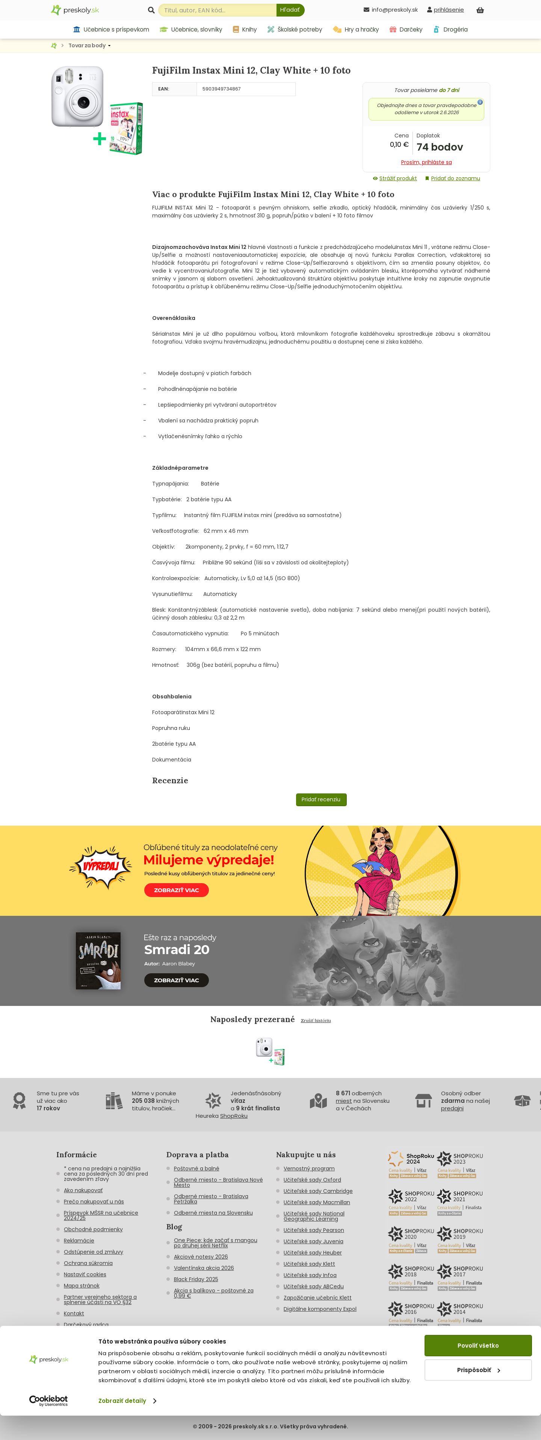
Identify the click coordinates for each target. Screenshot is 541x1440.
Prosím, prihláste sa (426, 162)
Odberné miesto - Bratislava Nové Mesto (218, 1182)
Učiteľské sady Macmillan (317, 1202)
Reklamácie (79, 1240)
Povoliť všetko (478, 1370)
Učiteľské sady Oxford (312, 1180)
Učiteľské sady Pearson (314, 1230)
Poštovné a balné (196, 1168)
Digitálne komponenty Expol (320, 1309)
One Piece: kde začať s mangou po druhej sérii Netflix (215, 1242)
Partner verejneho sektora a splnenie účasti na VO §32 (100, 1299)
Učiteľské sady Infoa (310, 1275)
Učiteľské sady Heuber (313, 1252)
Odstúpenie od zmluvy (93, 1252)
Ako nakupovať (83, 1190)
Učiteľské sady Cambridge (318, 1191)
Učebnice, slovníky (191, 29)
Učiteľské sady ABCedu (314, 1286)
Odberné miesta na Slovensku (213, 1213)
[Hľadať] (291, 10)
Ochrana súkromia (88, 1263)
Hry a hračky (356, 29)
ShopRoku (234, 1116)
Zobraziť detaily (122, 1425)
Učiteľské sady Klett (309, 1264)
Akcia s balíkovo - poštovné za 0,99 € (214, 1293)
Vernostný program (309, 1168)
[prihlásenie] (445, 10)
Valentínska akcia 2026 (204, 1268)
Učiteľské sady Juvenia (313, 1241)
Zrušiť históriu (316, 1020)
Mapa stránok (82, 1285)
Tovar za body (87, 45)
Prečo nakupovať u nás (94, 1201)
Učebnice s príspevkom (111, 29)
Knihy (245, 29)
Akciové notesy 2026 (201, 1257)
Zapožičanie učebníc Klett (318, 1297)
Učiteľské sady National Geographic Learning (314, 1216)
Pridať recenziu (321, 799)
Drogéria (450, 29)
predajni (452, 1108)
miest (344, 1101)
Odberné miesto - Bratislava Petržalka (211, 1199)
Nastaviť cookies (85, 1274)
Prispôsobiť (478, 1394)
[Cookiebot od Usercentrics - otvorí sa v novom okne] (49, 1425)
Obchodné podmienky (93, 1229)
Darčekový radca (86, 1324)
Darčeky (406, 29)
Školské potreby (294, 29)
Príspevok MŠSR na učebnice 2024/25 (101, 1215)
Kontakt (74, 1313)
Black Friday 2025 (196, 1279)
